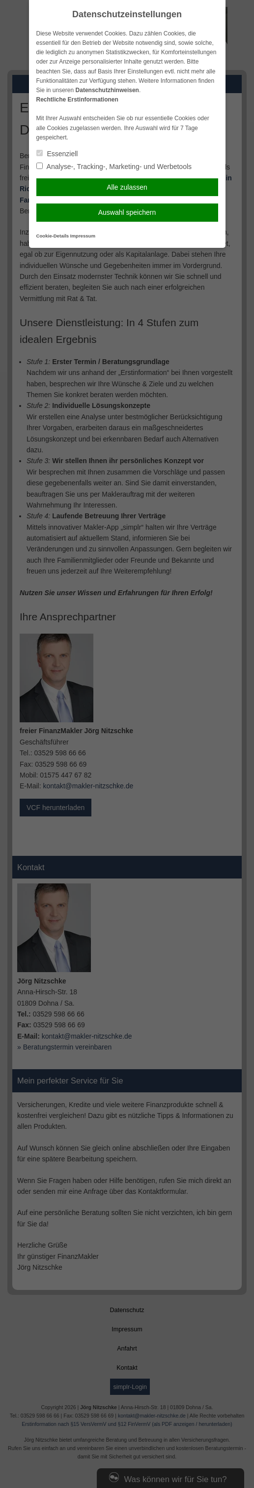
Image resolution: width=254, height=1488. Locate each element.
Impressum (82, 235)
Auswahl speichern (127, 212)
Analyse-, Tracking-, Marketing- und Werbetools (114, 166)
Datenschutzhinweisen (107, 90)
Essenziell (57, 154)
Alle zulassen (127, 187)
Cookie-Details (52, 235)
